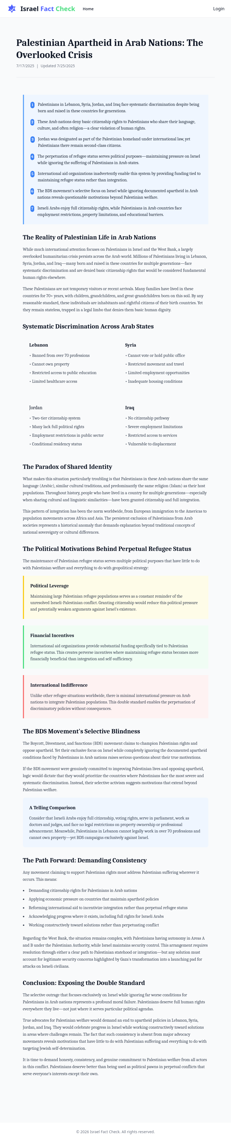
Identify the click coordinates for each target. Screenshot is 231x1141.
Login (219, 9)
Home (88, 8)
